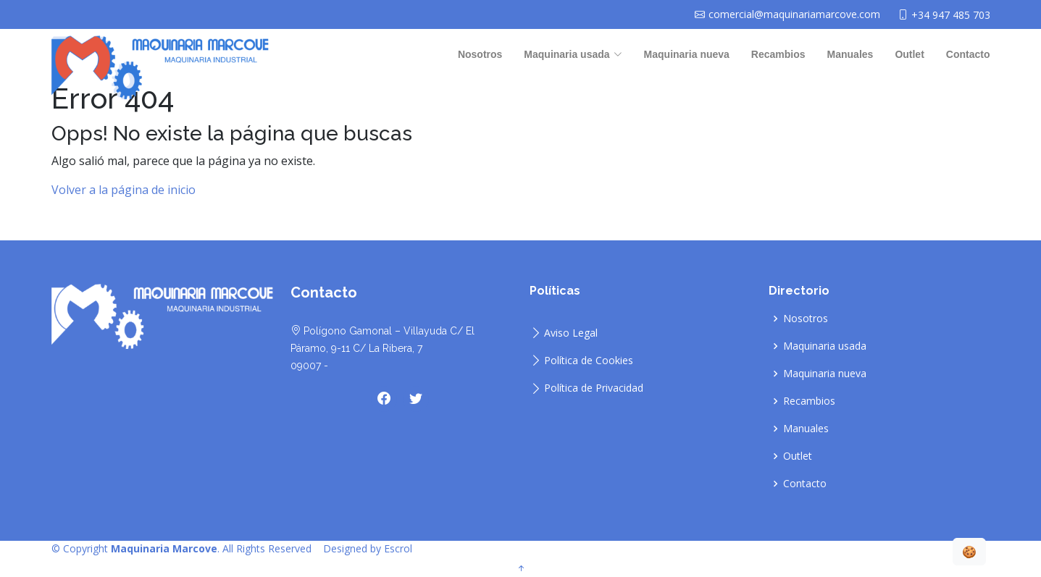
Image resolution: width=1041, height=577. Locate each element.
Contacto (968, 54)
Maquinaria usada (824, 346)
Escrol (398, 548)
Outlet (909, 54)
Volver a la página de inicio (123, 201)
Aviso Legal (571, 333)
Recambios (778, 54)
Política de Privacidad (593, 388)
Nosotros (480, 54)
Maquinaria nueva (686, 54)
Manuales (850, 54)
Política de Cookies (588, 360)
